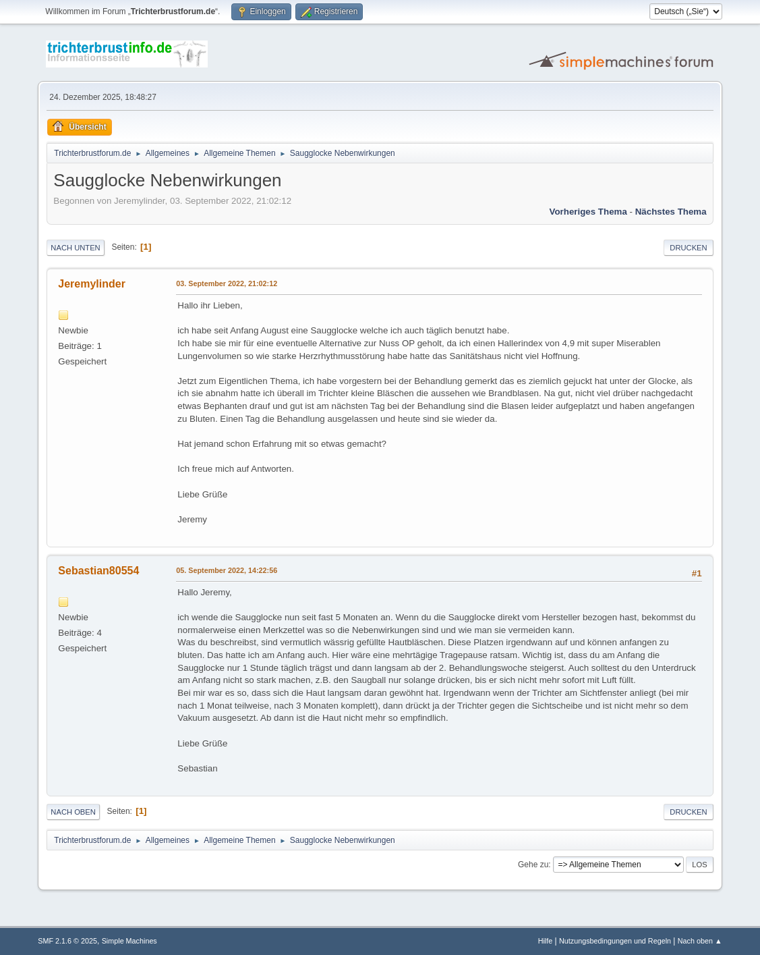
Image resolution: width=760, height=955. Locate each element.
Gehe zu (533, 864)
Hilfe (545, 941)
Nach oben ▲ (700, 941)
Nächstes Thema (671, 212)
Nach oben (73, 812)
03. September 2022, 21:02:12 (226, 283)
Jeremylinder (91, 284)
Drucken (688, 248)
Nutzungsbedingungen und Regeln (615, 941)
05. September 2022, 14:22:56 (226, 570)
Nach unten (75, 248)
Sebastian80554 (98, 570)
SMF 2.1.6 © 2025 (67, 941)
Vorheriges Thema (588, 212)
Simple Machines (129, 941)
